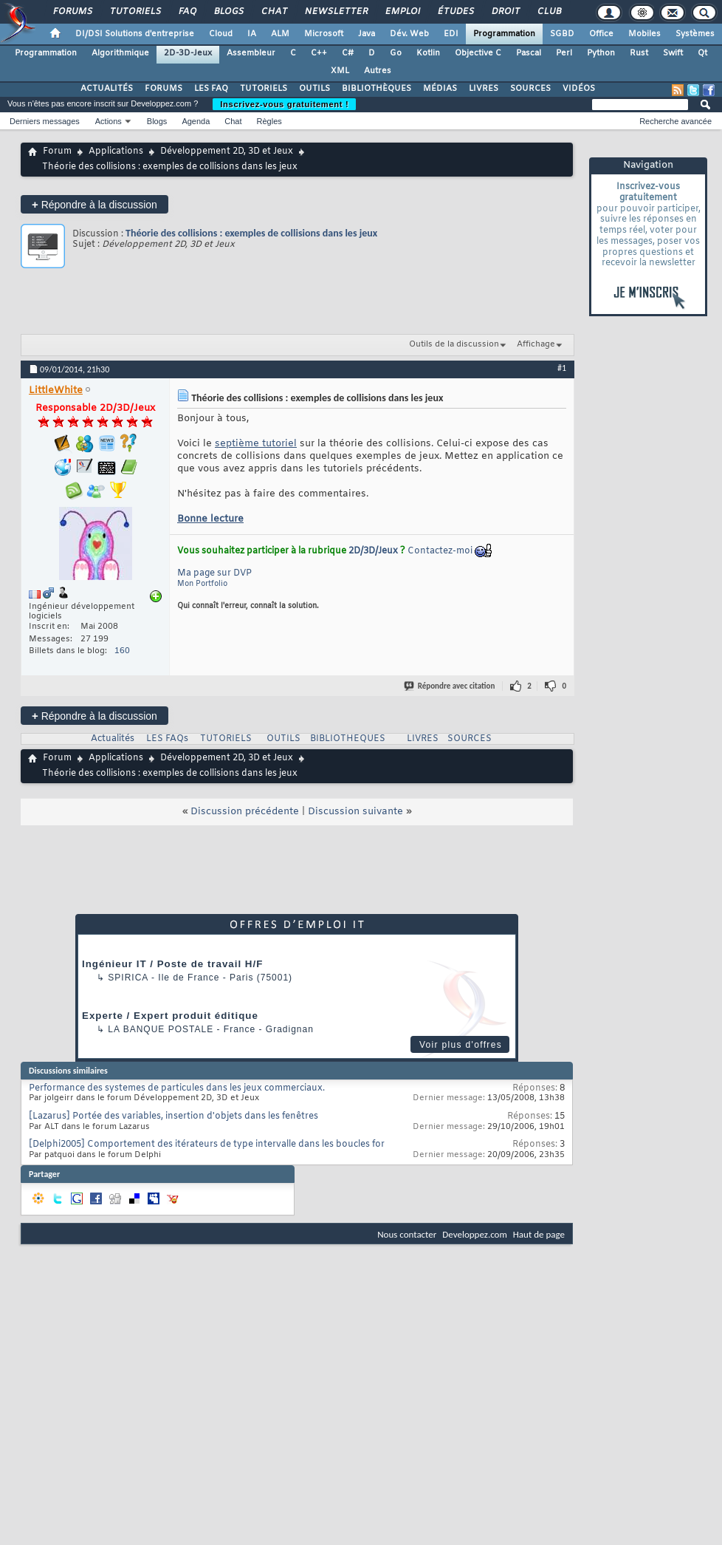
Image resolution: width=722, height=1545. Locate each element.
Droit (504, 12)
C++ (319, 53)
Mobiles (644, 34)
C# (348, 53)
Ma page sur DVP (214, 573)
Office (601, 34)
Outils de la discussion (454, 344)
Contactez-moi (440, 551)
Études (455, 12)
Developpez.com (474, 1234)
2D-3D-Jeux (188, 53)
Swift (673, 53)
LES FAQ (211, 88)
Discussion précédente (244, 811)
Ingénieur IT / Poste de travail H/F (172, 963)
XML (340, 71)
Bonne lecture (210, 519)
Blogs (228, 12)
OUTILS (314, 88)
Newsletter (335, 12)
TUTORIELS (263, 88)
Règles (269, 121)
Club (548, 12)
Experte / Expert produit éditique (170, 1015)
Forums (72, 12)
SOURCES (530, 88)
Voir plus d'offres (460, 1045)
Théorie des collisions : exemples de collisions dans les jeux (251, 233)
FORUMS (163, 88)
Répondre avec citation (450, 686)
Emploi (402, 12)
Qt (702, 53)
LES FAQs (167, 739)
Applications (116, 151)
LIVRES (483, 88)
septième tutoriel (256, 443)
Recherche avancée (675, 121)
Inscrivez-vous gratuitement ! (284, 104)
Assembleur (251, 53)
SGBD (562, 34)
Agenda (196, 121)
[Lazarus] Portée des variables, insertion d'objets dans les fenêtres (173, 1116)
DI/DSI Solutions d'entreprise (134, 34)
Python (601, 53)
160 (122, 651)
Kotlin (428, 53)
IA (251, 34)
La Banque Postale (160, 1029)
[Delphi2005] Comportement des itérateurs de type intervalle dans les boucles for (207, 1144)
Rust (639, 53)
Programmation (504, 34)
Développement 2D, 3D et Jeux (226, 151)
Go (396, 53)
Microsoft (323, 34)
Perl (564, 53)
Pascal (528, 53)
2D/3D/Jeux (373, 551)
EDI (451, 34)
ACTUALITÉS (106, 88)
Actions (108, 121)
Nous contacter (406, 1234)
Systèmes (695, 34)
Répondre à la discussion (94, 204)
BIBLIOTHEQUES (347, 739)
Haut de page (539, 1234)
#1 (561, 368)
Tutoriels (135, 12)
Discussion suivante (355, 811)
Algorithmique (120, 53)
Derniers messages (45, 121)
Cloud (221, 34)
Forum (57, 151)
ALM (280, 34)
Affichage (536, 344)
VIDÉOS (579, 88)
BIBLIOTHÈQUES (376, 88)
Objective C (478, 53)
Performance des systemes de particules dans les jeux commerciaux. (177, 1088)
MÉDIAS (440, 88)
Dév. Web (409, 34)
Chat (273, 12)
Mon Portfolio (202, 584)
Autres (377, 71)
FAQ (186, 12)
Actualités (112, 739)
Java (366, 34)
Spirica (128, 977)
